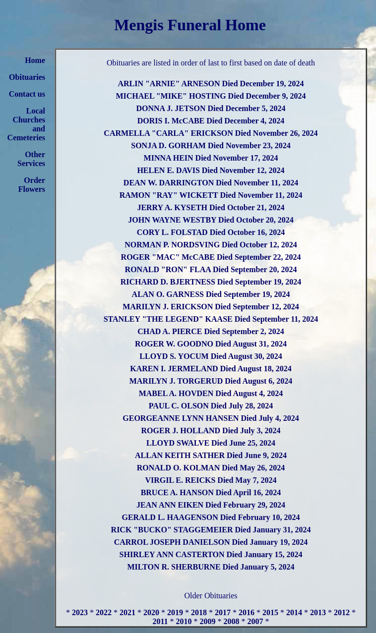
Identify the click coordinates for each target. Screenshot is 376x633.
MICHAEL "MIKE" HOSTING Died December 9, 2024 (211, 96)
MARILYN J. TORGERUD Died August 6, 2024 (211, 381)
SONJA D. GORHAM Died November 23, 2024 (210, 145)
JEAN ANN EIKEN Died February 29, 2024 (210, 505)
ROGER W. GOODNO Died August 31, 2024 (211, 344)
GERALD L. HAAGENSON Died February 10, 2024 (211, 517)
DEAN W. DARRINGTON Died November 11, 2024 (211, 182)
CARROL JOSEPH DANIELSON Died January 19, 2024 (211, 542)
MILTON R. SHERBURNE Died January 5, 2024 (211, 567)
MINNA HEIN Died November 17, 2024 (211, 158)
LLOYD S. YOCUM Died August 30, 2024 (210, 356)
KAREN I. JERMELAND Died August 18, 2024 (210, 368)
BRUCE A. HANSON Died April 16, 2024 (211, 492)
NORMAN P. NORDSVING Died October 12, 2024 (211, 244)
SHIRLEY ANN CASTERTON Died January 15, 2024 (211, 554)
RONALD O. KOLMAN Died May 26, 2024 (211, 467)
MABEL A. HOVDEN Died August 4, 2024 (211, 393)
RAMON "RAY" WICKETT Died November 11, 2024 (211, 195)
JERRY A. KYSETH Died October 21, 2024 (210, 207)
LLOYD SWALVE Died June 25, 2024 (210, 443)
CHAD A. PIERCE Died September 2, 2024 (210, 331)
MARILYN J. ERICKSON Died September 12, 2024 (211, 306)
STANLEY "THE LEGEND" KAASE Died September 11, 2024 (211, 319)
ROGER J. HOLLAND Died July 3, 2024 (211, 430)
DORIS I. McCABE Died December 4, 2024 (211, 120)
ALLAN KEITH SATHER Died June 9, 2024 (211, 455)
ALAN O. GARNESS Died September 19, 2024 (211, 294)
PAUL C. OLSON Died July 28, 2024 (211, 406)
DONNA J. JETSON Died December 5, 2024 (210, 108)
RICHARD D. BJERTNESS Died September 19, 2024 (211, 282)
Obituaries (27, 77)
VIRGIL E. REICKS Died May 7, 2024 (211, 480)
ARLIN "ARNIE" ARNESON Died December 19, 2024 (211, 83)
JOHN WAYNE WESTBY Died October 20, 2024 (211, 220)
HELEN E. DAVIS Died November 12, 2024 (210, 170)
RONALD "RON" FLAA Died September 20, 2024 (211, 269)
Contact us (27, 94)
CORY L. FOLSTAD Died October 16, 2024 (211, 232)
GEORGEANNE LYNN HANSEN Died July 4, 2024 (211, 418)
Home (35, 60)
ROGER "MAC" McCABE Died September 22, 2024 (211, 257)
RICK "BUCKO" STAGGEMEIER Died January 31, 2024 (211, 529)
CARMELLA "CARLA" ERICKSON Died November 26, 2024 (210, 133)
